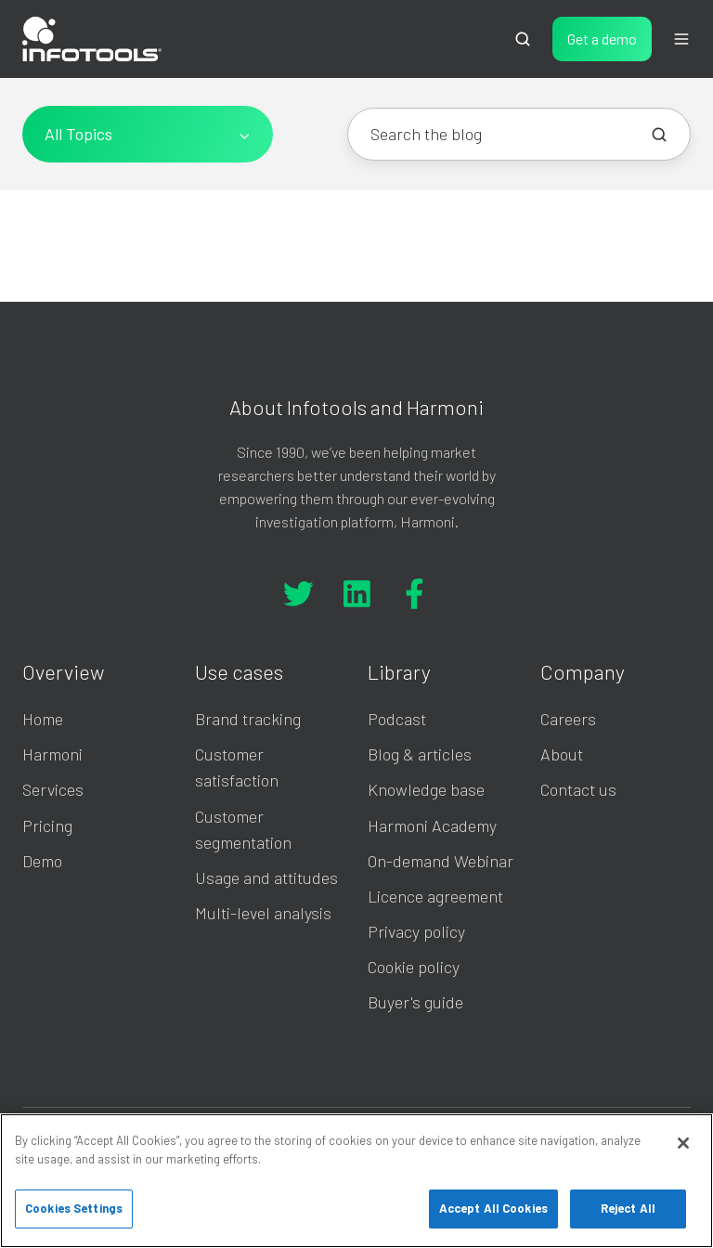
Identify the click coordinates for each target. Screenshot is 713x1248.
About (561, 754)
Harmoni (52, 754)
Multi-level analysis (263, 913)
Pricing (47, 825)
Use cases (239, 671)
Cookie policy (414, 966)
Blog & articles (420, 754)
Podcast (397, 718)
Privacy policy (416, 931)
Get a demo (602, 38)
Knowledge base (426, 789)
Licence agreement (435, 896)
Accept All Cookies (493, 1208)
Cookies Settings (74, 1208)
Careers (568, 718)
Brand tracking (248, 718)
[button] (522, 39)
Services (53, 789)
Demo (42, 861)
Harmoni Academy (432, 825)
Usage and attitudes (266, 877)
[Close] (683, 1143)
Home (42, 718)
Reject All (628, 1208)
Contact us (578, 789)
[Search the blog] (659, 134)
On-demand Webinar (440, 861)
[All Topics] (147, 134)
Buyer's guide (415, 1002)
